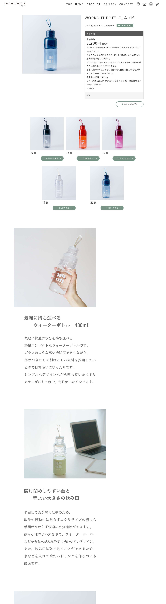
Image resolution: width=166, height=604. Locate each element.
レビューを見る (125, 25)
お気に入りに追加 (129, 104)
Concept (126, 4)
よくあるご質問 (83, 419)
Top (69, 4)
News (79, 4)
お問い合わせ (104, 584)
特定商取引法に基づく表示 (132, 593)
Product (93, 4)
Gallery (110, 4)
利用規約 (124, 584)
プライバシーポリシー (108, 601)
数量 (89, 95)
